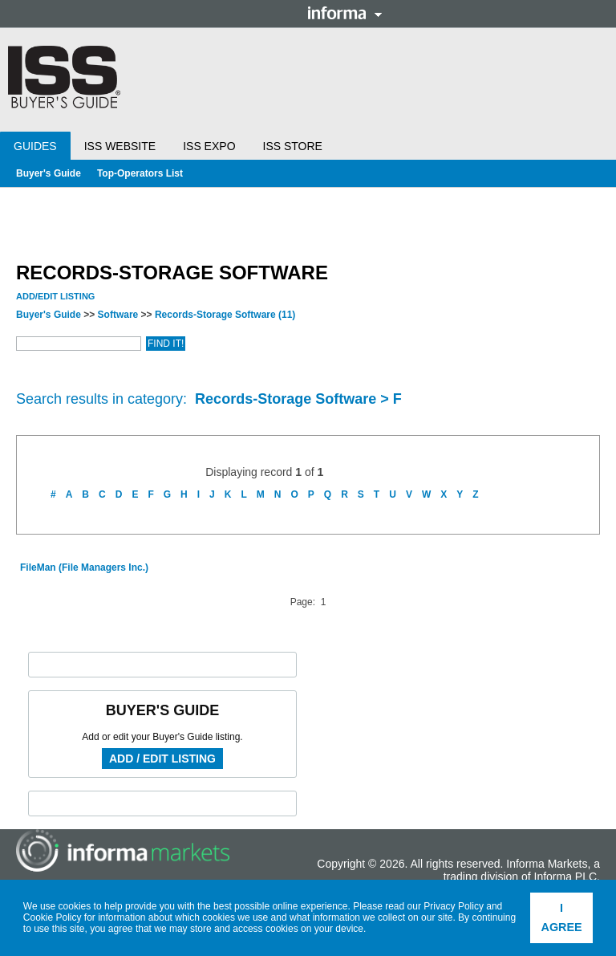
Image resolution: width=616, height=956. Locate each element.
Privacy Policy (454, 906)
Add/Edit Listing (55, 296)
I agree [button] (561, 917)
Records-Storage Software (225, 314)
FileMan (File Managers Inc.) (84, 567)
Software (118, 314)
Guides (35, 146)
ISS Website (120, 146)
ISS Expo (209, 146)
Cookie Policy (52, 917)
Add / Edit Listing (162, 758)
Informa (345, 12)
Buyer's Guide (48, 173)
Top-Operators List (140, 173)
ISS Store (292, 146)
